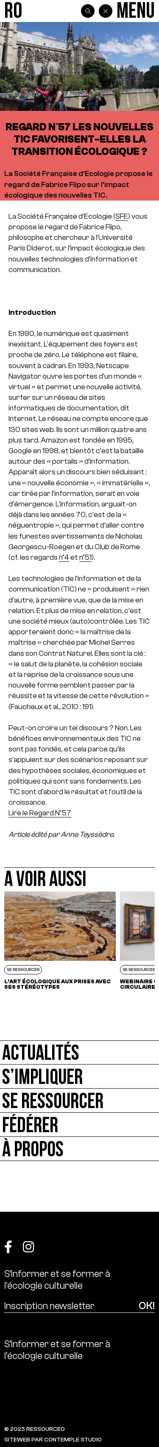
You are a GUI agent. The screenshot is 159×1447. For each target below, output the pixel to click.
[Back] (105, 11)
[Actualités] (79, 1052)
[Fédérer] (79, 1125)
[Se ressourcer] (79, 1101)
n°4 (64, 557)
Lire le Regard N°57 (39, 813)
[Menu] (136, 11)
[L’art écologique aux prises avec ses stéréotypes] (60, 940)
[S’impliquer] (79, 1077)
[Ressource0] (13, 11)
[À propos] (79, 1149)
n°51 (85, 557)
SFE (121, 216)
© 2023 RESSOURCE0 (34, 1429)
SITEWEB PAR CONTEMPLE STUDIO (53, 1439)
